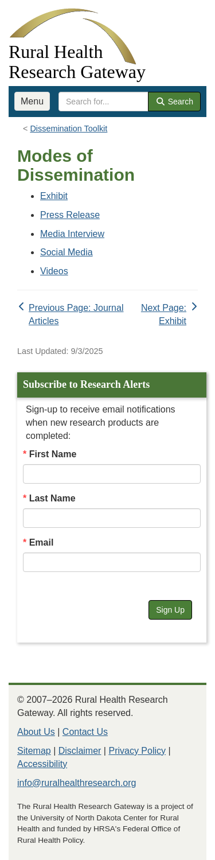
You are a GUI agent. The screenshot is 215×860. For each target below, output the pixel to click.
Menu (32, 101)
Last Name (52, 498)
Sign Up (170, 609)
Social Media (66, 252)
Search (174, 101)
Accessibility (42, 764)
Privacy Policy (137, 751)
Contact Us (85, 732)
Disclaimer (79, 751)
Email (41, 542)
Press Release (70, 215)
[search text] (103, 101)
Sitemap (34, 751)
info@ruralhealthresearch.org (76, 783)
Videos (54, 271)
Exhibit (54, 196)
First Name (53, 454)
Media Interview (72, 234)
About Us (36, 732)
